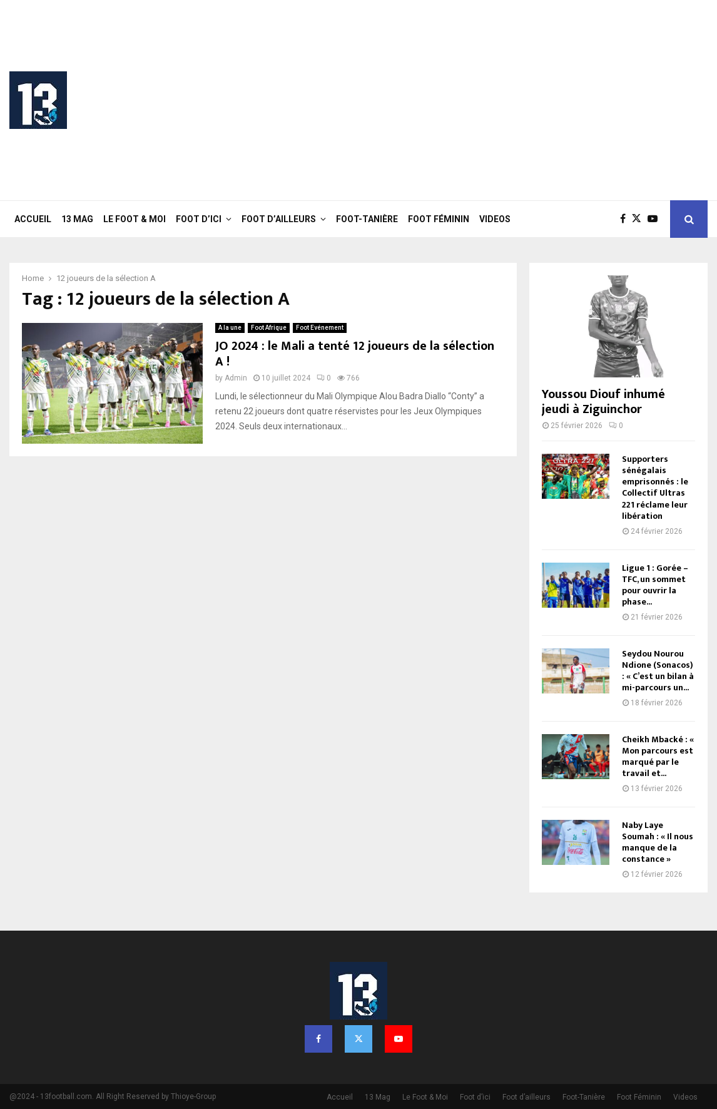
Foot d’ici (198, 219)
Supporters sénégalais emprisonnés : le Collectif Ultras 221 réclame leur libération (655, 487)
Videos (495, 219)
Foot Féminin (438, 219)
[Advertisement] (480, 100)
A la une (230, 327)
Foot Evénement (319, 327)
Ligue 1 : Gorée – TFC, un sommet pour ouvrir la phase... (655, 585)
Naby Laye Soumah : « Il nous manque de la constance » (657, 842)
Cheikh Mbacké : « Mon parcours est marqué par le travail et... (658, 756)
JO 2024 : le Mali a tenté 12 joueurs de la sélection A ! (354, 353)
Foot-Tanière (367, 219)
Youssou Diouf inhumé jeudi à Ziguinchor (603, 402)
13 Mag (77, 219)
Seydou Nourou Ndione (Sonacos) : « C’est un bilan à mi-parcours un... (658, 670)
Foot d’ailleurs (279, 219)
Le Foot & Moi (134, 219)
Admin (236, 378)
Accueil (32, 219)
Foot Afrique (269, 327)
